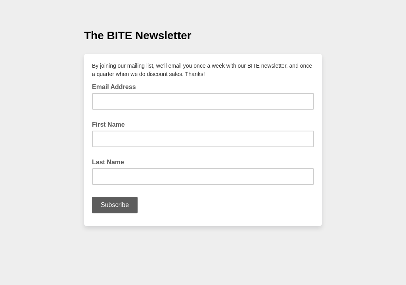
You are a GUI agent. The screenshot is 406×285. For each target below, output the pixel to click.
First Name (108, 124)
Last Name (108, 162)
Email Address (116, 86)
